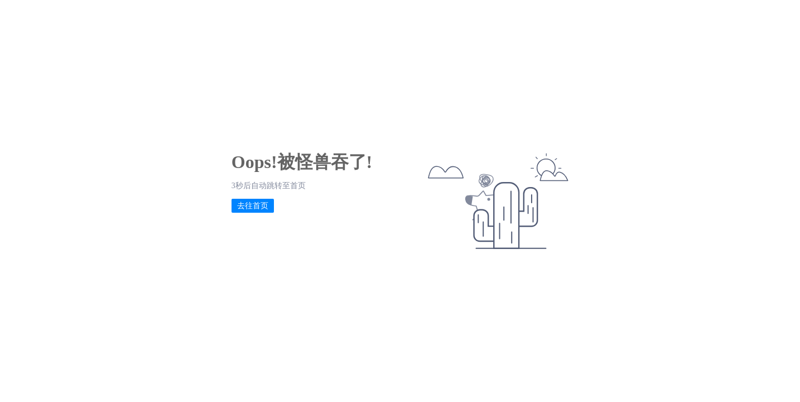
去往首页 (252, 206)
